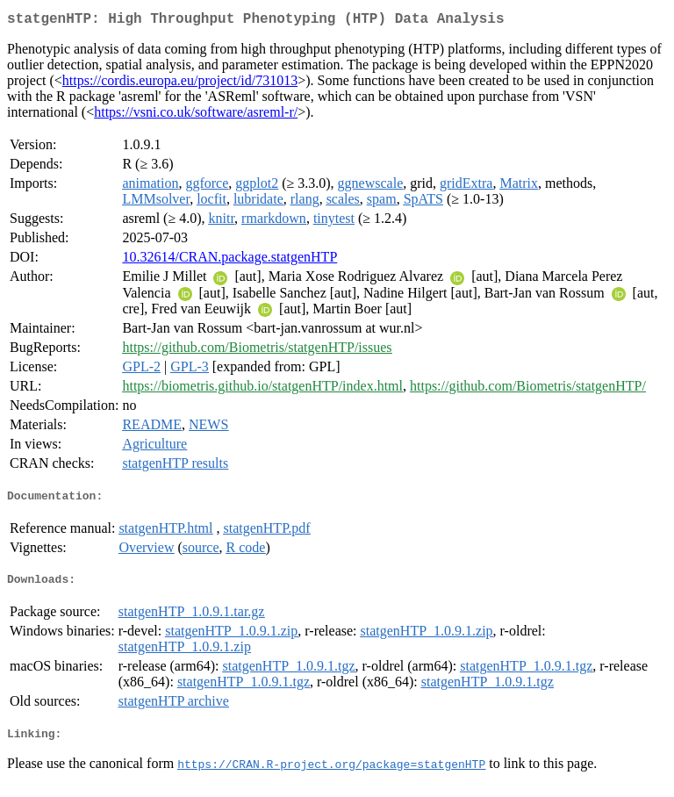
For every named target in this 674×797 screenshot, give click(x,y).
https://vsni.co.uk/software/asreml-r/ (196, 115)
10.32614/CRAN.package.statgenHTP (229, 260)
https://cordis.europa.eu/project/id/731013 (180, 83)
